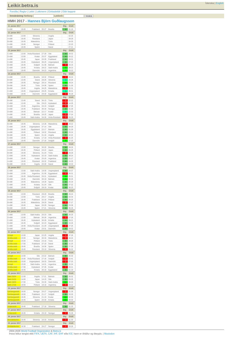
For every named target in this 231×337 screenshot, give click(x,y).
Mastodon (109, 333)
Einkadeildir (54, 11)
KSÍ (70, 333)
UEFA (44, 333)
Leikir (31, 11)
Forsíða (14, 11)
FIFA (36, 333)
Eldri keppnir (69, 11)
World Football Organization (35, 331)
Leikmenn (41, 11)
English (220, 3)
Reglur (23, 11)
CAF (50, 333)
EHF (61, 333)
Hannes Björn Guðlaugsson (51, 21)
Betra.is (57, 331)
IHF (55, 333)
